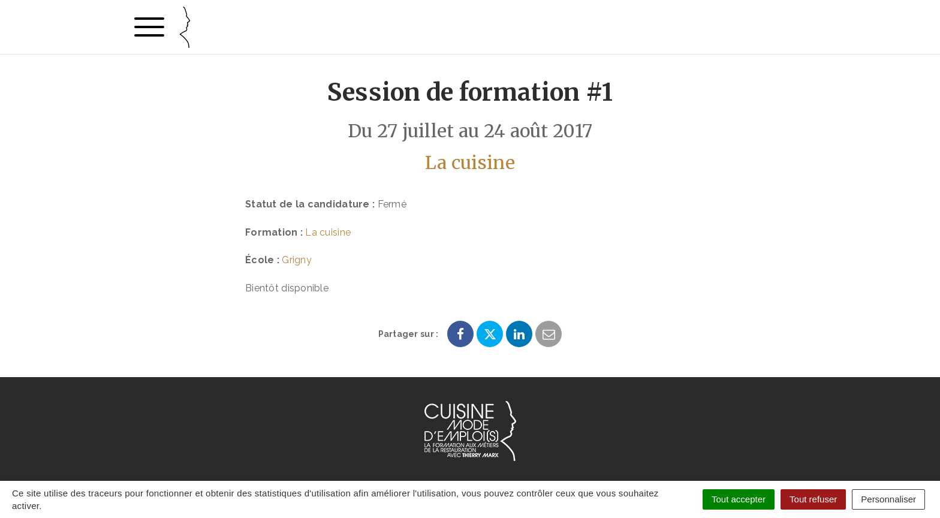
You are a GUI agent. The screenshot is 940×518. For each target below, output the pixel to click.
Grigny (297, 260)
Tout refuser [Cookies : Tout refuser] (813, 499)
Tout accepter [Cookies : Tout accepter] (739, 499)
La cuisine (470, 162)
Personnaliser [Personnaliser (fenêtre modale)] (888, 499)
